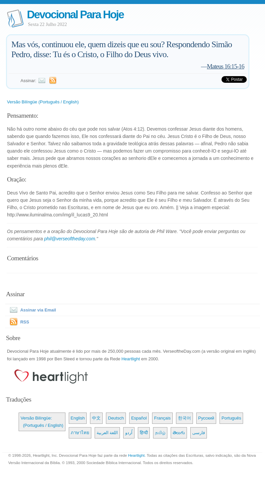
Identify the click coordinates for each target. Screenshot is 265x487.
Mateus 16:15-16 (225, 66)
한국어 (184, 418)
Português (231, 418)
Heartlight (131, 358)
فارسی (198, 432)
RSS (24, 321)
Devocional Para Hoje (75, 14)
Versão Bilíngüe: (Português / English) (42, 422)
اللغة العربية (107, 432)
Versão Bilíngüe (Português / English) (43, 101)
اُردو (128, 432)
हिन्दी (144, 432)
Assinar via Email (31, 309)
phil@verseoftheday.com (69, 238)
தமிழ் (160, 432)
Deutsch (116, 418)
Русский (206, 418)
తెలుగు (179, 432)
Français (162, 418)
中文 (96, 418)
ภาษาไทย (80, 432)
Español (139, 418)
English (78, 418)
